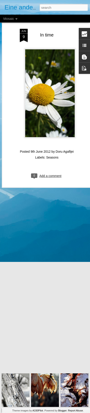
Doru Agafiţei (65, 141)
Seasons (52, 147)
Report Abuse (75, 410)
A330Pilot (37, 410)
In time (47, 24)
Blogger (62, 410)
